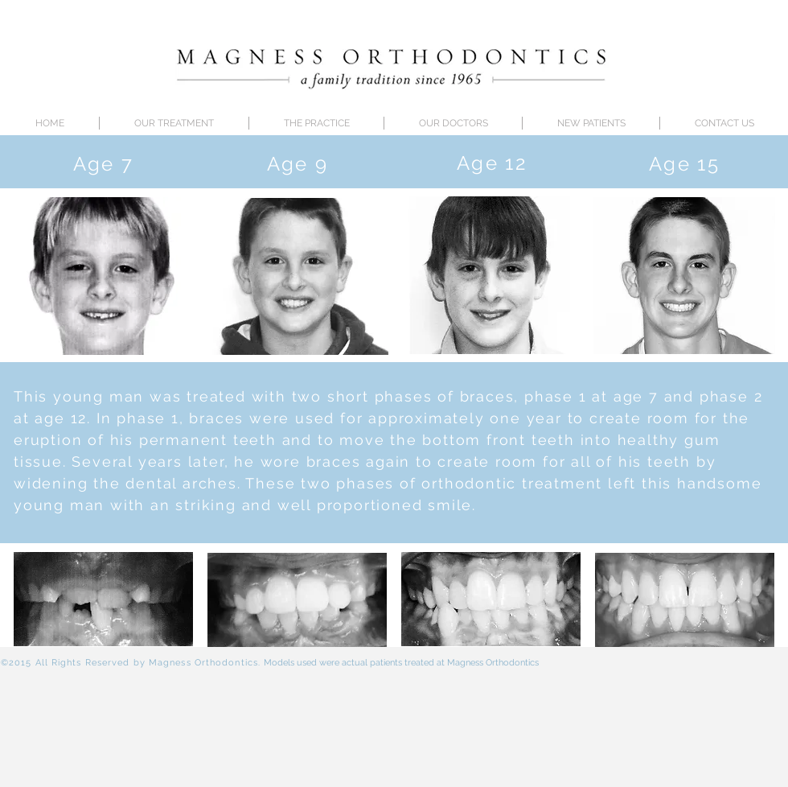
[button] (453, 123)
